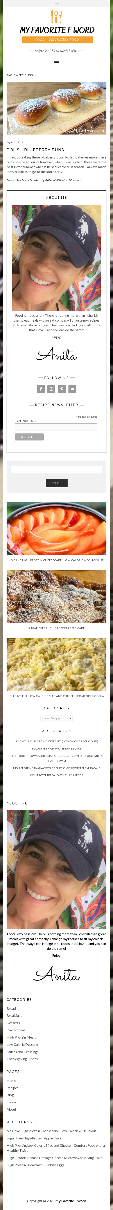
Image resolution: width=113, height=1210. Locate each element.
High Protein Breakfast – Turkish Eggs (56, 775)
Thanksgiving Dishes (22, 1059)
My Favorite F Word (70, 1201)
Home (11, 1080)
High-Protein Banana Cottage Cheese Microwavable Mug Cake (56, 768)
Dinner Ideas (16, 1030)
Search (56, 483)
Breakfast (11, 180)
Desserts (13, 1023)
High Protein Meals (21, 1037)
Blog (10, 1095)
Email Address (25, 421)
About (11, 1109)
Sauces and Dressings (23, 1052)
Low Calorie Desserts (27, 180)
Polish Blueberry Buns (35, 149)
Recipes (12, 1088)
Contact (13, 1102)
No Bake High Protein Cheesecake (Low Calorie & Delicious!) (56, 741)
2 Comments (74, 180)
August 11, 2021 (15, 142)
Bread (11, 1008)
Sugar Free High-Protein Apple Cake (56, 748)
